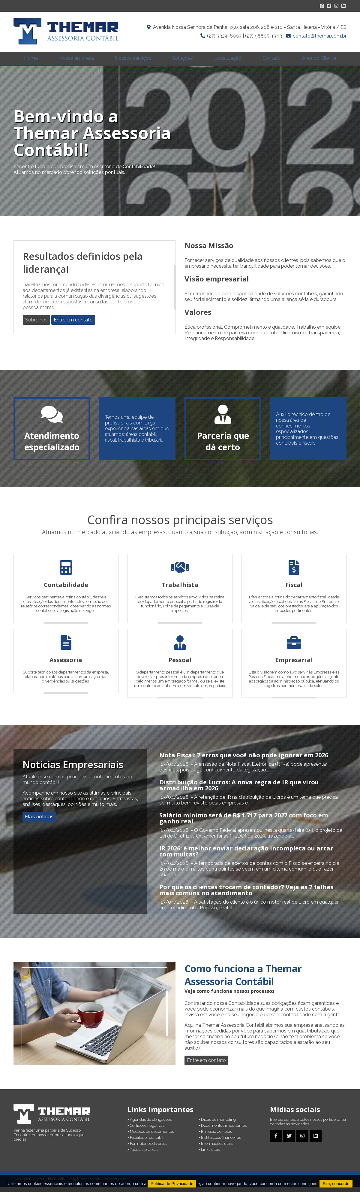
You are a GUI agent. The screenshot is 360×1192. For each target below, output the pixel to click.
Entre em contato (73, 324)
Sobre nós (36, 324)
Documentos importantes (223, 1130)
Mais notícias (39, 822)
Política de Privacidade (172, 1183)
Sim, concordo (335, 1183)
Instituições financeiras (220, 1142)
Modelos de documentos (151, 1136)
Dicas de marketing (217, 1124)
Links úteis (209, 1154)
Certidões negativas (146, 1130)
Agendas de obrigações (150, 1124)
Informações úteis (215, 1148)
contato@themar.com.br (319, 36)
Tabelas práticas (143, 1154)
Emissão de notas (215, 1136)
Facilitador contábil (146, 1142)
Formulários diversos (147, 1148)
